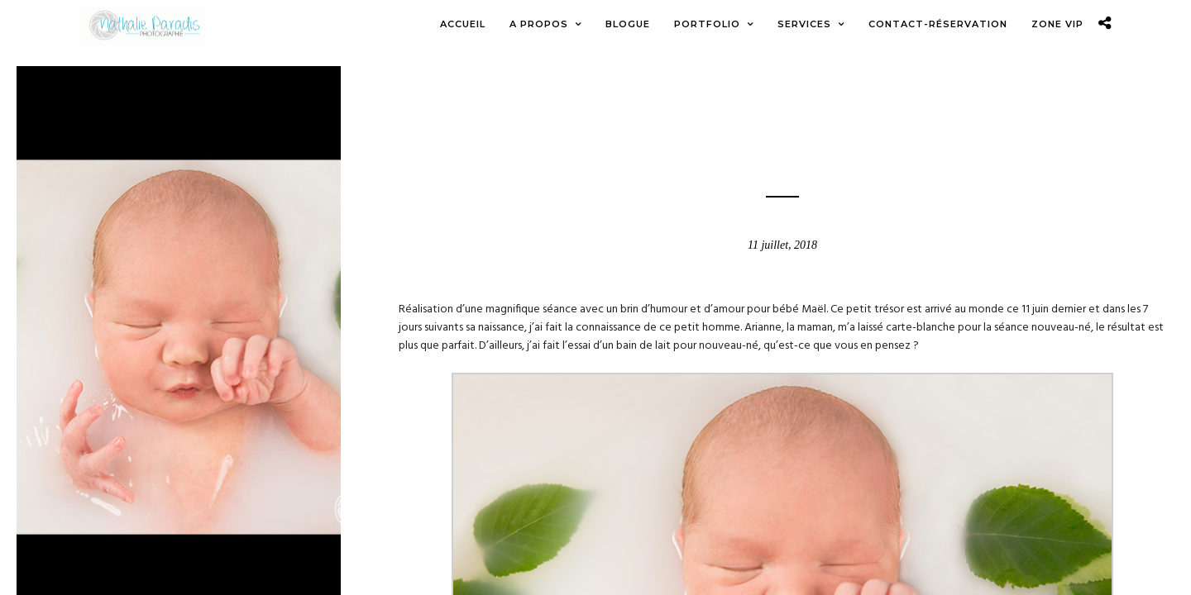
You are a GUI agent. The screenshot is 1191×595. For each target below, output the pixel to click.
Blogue (782, 123)
